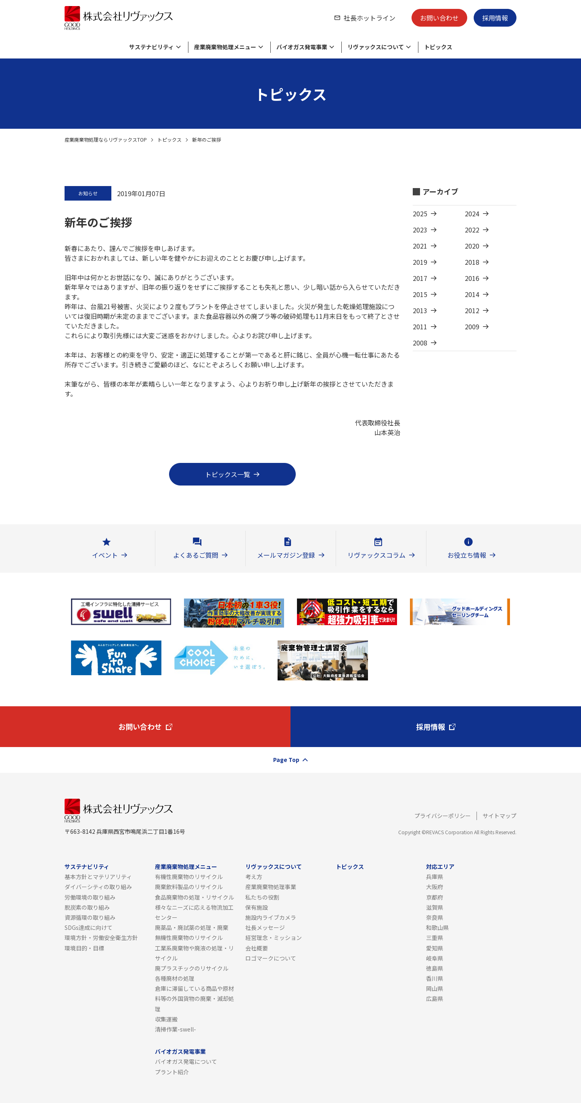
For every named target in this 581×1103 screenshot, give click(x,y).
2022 (472, 229)
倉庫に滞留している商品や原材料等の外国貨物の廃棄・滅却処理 (194, 998)
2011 (420, 326)
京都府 (434, 897)
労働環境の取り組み (90, 897)
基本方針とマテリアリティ (98, 877)
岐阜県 (434, 958)
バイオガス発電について (186, 1061)
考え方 (253, 877)
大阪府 (434, 887)
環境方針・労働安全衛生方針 (101, 937)
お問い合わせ (439, 18)
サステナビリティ (87, 866)
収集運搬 (166, 1019)
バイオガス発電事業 (180, 1051)
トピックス (169, 139)
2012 (472, 310)
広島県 (434, 998)
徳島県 (434, 968)
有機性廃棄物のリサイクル (189, 877)
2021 (420, 246)
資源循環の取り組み (90, 917)
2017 (420, 278)
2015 (420, 294)
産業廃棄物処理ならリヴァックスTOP (106, 139)
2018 (472, 262)
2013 (420, 310)
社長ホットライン (369, 18)
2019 (420, 262)
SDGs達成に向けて (89, 927)
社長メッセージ (265, 927)
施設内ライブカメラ (270, 917)
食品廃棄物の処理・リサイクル (194, 897)
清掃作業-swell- (175, 1029)
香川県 (434, 978)
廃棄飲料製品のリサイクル (189, 887)
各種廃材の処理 (174, 978)
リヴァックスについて (273, 866)
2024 (472, 213)
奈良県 (434, 917)
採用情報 (495, 18)
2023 (420, 229)
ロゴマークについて (270, 958)
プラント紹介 (172, 1072)
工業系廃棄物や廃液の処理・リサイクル (194, 953)
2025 (420, 213)
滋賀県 (434, 907)
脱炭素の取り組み (87, 907)
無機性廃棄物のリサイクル (189, 937)
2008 (420, 342)
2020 (472, 246)
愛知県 (434, 948)
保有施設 (256, 907)
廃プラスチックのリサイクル (191, 968)
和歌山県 (437, 927)
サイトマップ (499, 816)
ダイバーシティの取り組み (98, 887)
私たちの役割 (262, 897)
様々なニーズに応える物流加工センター (194, 912)
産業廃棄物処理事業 (270, 887)
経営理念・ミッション (273, 937)
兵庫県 (434, 877)
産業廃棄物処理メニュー (186, 866)
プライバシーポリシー (442, 816)
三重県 (434, 937)
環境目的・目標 (84, 948)
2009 (472, 326)
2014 (472, 294)
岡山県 (434, 988)
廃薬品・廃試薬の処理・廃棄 (191, 927)
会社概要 (256, 948)
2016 (472, 278)
